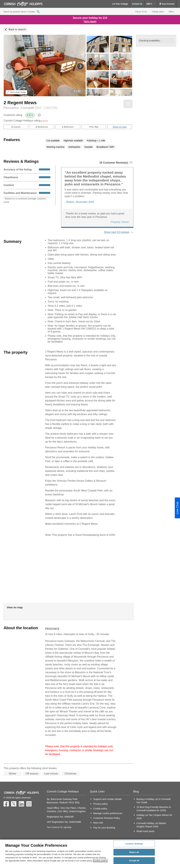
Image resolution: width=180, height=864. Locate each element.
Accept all (134, 860)
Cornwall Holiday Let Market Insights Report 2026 (151, 825)
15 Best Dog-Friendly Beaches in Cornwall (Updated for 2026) (154, 809)
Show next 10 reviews (116, 232)
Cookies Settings (134, 843)
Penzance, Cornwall (31, 108)
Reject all (134, 852)
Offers (171, 12)
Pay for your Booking (104, 827)
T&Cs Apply (90, 21)
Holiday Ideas (158, 12)
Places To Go (141, 12)
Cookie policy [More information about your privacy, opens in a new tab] (100, 860)
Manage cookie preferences (107, 813)
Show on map (120, 127)
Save (128, 104)
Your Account (166, 4)
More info (98, 822)
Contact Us (137, 4)
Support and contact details (107, 799)
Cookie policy (100, 808)
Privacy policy (100, 804)
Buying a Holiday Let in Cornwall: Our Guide (154, 801)
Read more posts (145, 831)
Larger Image (16, 92)
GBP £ (150, 4)
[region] (90, 852)
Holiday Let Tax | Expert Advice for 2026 (154, 817)
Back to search (17, 29)
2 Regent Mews (20, 102)
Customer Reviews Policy (106, 818)
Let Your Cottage (120, 4)
